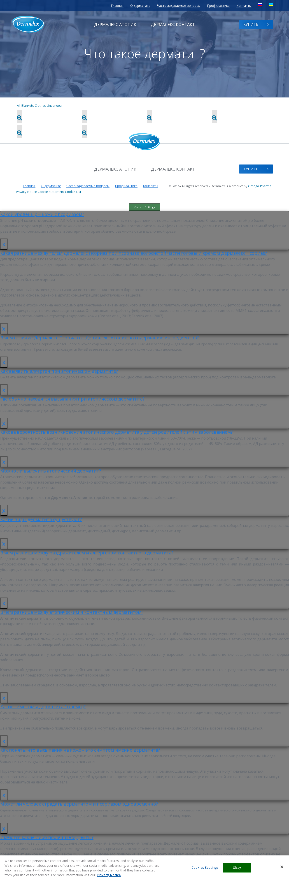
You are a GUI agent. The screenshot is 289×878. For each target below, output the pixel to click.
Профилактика (218, 5)
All (18, 105)
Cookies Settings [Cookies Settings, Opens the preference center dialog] (204, 873)
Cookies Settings (144, 207)
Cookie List (73, 192)
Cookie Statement (51, 192)
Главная (117, 5)
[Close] (282, 872)
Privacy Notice (26, 192)
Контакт (173, 24)
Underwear (55, 105)
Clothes (40, 105)
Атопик (115, 24)
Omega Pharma (259, 186)
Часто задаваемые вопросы (178, 5)
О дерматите (140, 5)
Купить (256, 24)
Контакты (244, 5)
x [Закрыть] (4, 243)
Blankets (27, 105)
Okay (237, 873)
